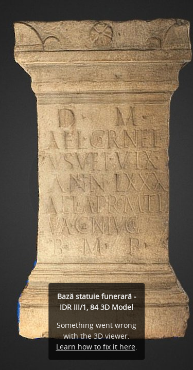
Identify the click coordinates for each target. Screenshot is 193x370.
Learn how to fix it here (95, 346)
